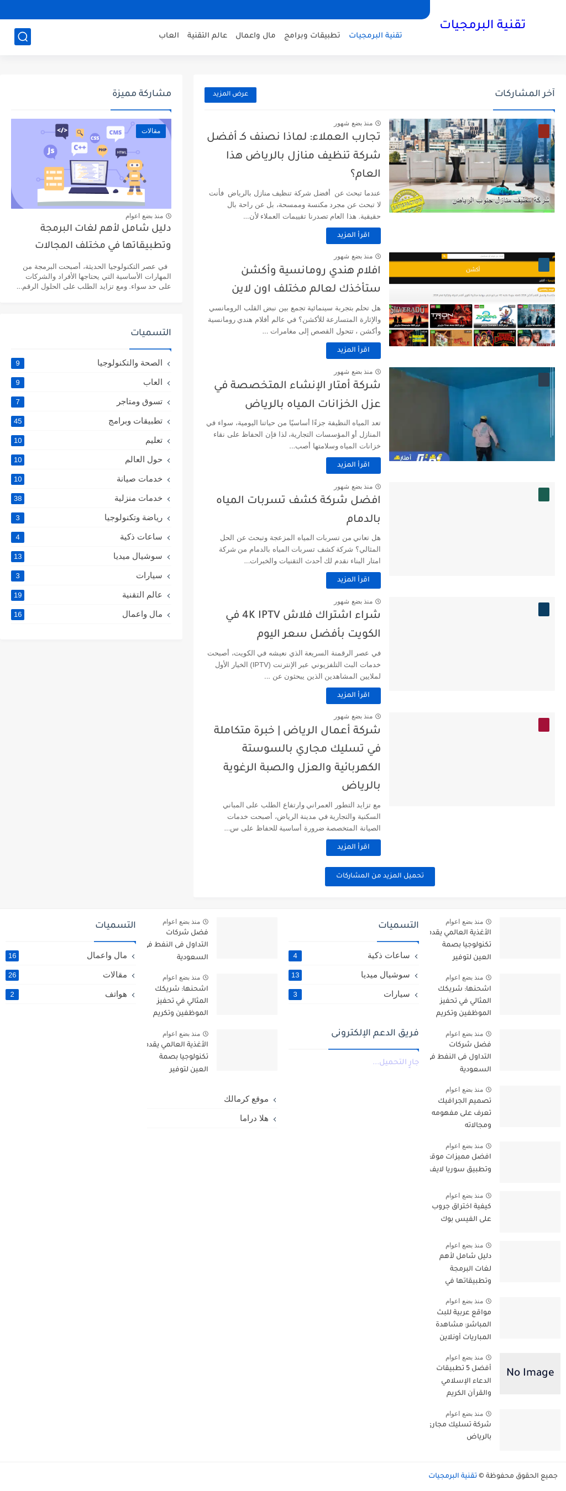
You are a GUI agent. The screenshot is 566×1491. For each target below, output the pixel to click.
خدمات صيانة (87, 479)
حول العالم (87, 459)
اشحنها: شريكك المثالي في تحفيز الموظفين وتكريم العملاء (463, 1004)
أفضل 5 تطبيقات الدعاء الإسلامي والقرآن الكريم (463, 1381)
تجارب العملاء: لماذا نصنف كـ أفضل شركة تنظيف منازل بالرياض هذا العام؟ (294, 156)
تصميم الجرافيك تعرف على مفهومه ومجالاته (461, 1114)
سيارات (87, 575)
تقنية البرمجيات (482, 26)
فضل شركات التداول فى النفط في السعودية (458, 1057)
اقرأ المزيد (353, 236)
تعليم (87, 440)
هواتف (66, 994)
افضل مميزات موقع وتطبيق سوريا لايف (458, 1163)
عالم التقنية (207, 36)
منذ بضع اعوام (144, 216)
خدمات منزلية (87, 498)
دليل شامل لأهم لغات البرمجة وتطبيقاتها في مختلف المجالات (103, 237)
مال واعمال (255, 36)
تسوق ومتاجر (87, 401)
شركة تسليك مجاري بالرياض (458, 1431)
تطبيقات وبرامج (312, 36)
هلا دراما (254, 1118)
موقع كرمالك (246, 1098)
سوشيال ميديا (87, 556)
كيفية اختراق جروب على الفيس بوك (461, 1213)
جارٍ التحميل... (396, 1063)
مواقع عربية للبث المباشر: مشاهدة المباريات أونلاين (463, 1325)
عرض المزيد (230, 94)
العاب (169, 36)
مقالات (66, 975)
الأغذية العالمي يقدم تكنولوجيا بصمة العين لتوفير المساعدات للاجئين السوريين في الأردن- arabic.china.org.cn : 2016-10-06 (458, 947)
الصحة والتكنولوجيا (87, 363)
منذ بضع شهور (353, 123)
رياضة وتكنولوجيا (87, 517)
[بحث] (22, 36)
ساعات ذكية (87, 537)
